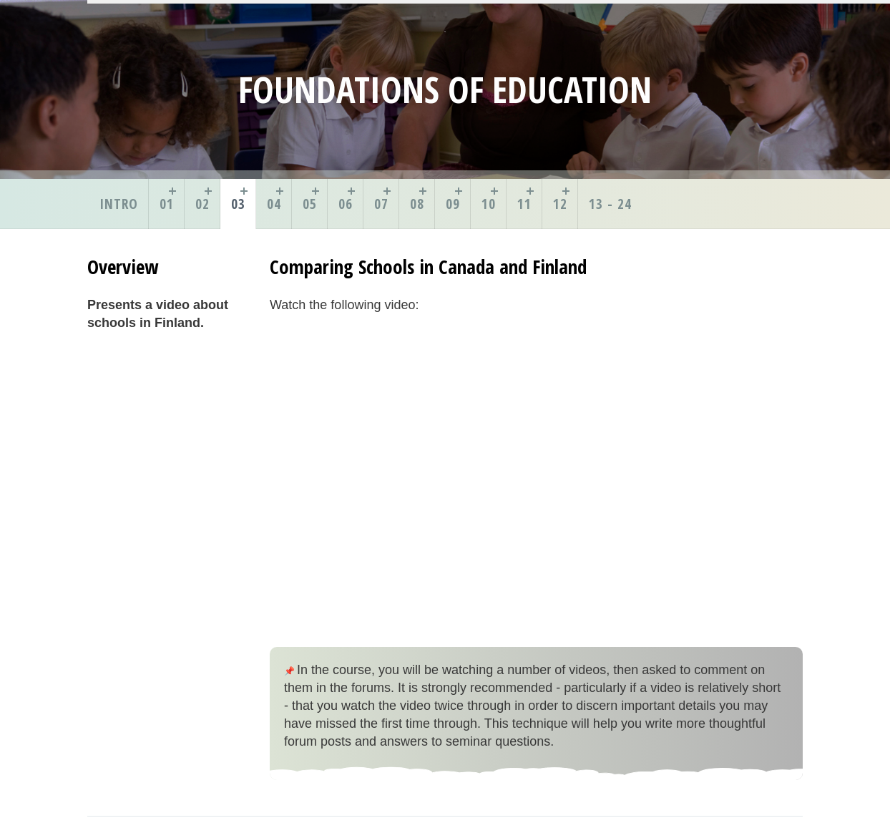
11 (524, 203)
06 (345, 203)
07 (381, 203)
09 (453, 203)
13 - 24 (610, 203)
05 (310, 203)
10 (488, 203)
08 (417, 203)
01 (167, 203)
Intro (118, 203)
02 (202, 203)
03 (238, 203)
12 (560, 203)
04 (274, 203)
